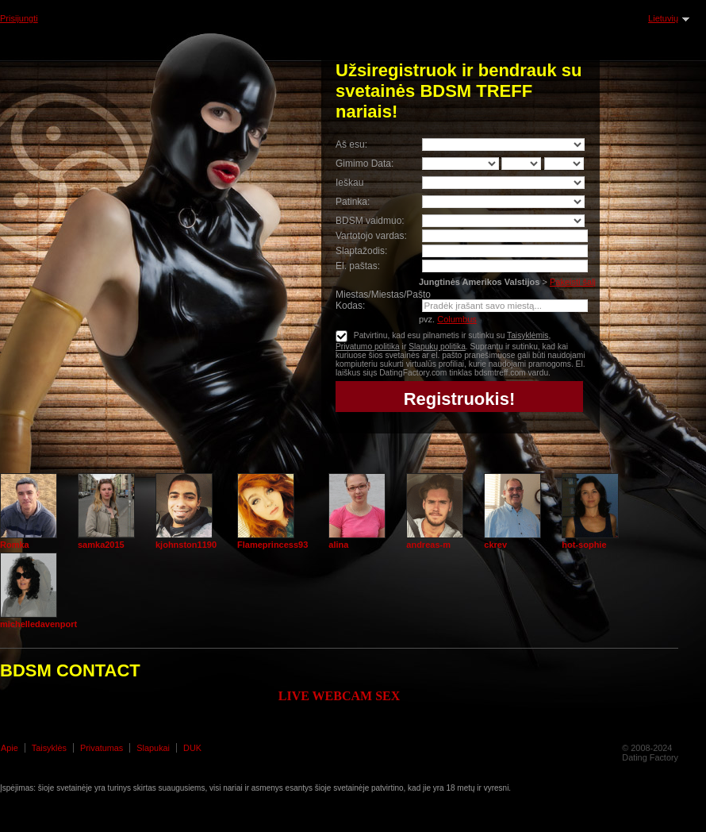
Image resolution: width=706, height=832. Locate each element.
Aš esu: (351, 144)
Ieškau (349, 182)
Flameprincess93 (272, 544)
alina (338, 544)
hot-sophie (584, 544)
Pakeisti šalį (573, 282)
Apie (9, 748)
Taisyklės (49, 748)
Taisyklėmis (527, 335)
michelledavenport (38, 624)
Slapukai (153, 748)
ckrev (495, 544)
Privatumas (101, 748)
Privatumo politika (368, 346)
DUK (192, 748)
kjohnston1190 (186, 544)
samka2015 (101, 544)
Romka (14, 544)
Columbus (457, 319)
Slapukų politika (437, 346)
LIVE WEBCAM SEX (339, 696)
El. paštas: (358, 266)
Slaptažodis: (361, 250)
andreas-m (428, 544)
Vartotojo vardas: (371, 235)
